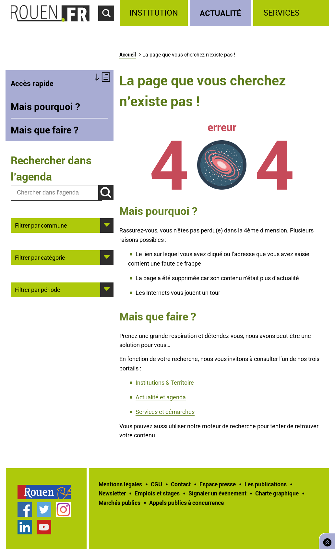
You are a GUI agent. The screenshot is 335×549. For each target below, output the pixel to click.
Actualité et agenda (161, 397)
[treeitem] (155, 13)
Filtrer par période (37, 289)
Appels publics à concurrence (186, 502)
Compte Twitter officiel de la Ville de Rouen (44, 509)
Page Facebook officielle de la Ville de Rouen (25, 509)
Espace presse (217, 484)
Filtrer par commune (41, 225)
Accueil (127, 54)
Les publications (266, 484)
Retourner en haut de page (326, 540)
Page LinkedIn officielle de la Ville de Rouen (25, 527)
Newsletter (112, 493)
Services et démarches (165, 411)
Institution (153, 13)
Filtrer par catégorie (40, 257)
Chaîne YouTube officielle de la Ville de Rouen (44, 527)
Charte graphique (277, 493)
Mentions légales (120, 484)
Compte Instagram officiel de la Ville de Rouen (63, 509)
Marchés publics (119, 502)
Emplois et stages (157, 493)
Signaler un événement (217, 493)
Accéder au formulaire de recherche (109, 25)
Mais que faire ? (44, 129)
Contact (181, 484)
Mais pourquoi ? (45, 106)
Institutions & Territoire (165, 382)
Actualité (220, 12)
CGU (156, 484)
